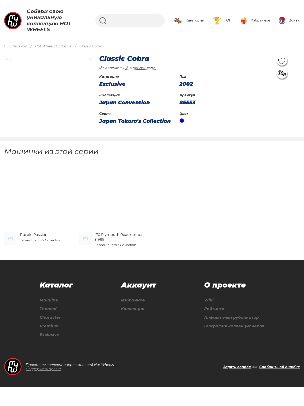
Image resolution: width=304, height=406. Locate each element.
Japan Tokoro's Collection (135, 121)
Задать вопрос (237, 386)
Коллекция (131, 326)
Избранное (131, 317)
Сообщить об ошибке (279, 386)
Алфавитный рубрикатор (230, 335)
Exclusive (48, 353)
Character (49, 335)
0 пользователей (140, 67)
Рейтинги (211, 326)
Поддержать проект (43, 388)
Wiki (205, 317)
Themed (47, 326)
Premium (48, 344)
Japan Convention (124, 103)
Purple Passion (34, 252)
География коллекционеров (233, 344)
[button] (7, 59)
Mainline (48, 317)
